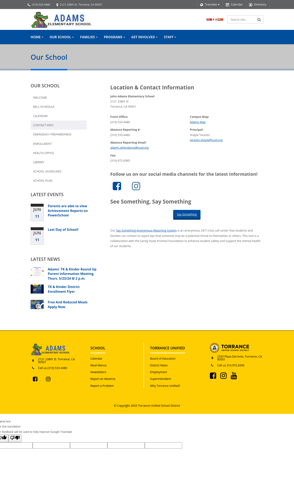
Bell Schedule (44, 107)
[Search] (259, 19)
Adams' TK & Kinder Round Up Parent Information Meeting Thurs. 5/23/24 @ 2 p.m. (72, 274)
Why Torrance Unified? (165, 386)
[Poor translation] (14, 438)
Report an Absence (103, 379)
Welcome (40, 97)
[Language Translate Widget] (210, 4)
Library (38, 162)
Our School (45, 85)
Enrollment (42, 144)
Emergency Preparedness (52, 134)
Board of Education (163, 358)
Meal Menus (98, 365)
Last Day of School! (63, 229)
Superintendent (160, 379)
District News (159, 365)
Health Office (43, 153)
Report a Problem (102, 386)
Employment (158, 372)
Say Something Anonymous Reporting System (146, 230)
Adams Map (198, 122)
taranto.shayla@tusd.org (206, 140)
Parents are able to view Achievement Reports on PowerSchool (68, 210)
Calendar (40, 116)
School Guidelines (47, 171)
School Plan (42, 180)
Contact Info (43, 125)
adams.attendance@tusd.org (129, 148)
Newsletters (98, 372)
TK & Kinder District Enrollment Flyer (64, 289)
